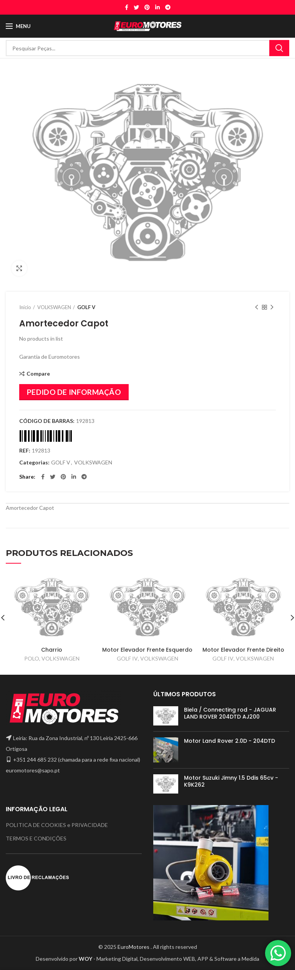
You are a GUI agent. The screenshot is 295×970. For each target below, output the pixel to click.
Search (279, 48)
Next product (272, 307)
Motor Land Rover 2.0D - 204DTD (229, 740)
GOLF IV (127, 658)
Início (25, 307)
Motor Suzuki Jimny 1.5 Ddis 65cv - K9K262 (231, 781)
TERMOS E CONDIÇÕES (36, 838)
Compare (38, 373)
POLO (31, 658)
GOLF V (86, 307)
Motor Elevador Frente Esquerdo (147, 649)
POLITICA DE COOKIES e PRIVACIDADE (57, 825)
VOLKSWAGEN (54, 307)
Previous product (256, 307)
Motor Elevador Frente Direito (243, 649)
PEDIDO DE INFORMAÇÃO (74, 392)
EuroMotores (134, 946)
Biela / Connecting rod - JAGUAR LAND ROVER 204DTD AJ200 (230, 713)
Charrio (51, 649)
